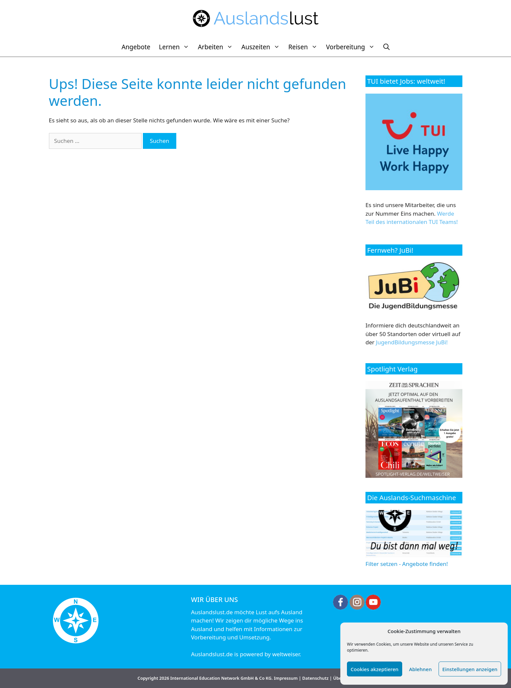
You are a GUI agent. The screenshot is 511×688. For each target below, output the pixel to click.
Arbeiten (217, 47)
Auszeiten (262, 47)
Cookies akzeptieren (375, 669)
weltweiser (286, 654)
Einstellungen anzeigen (469, 669)
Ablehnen (420, 669)
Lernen (176, 47)
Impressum (286, 678)
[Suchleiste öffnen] (386, 47)
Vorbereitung (352, 47)
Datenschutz (315, 678)
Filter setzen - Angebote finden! (413, 560)
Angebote (135, 47)
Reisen (305, 47)
